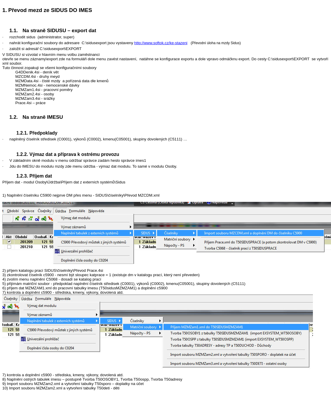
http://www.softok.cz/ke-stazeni (160, 43)
